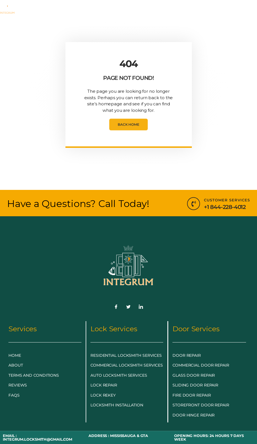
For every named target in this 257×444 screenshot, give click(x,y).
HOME (35, 12)
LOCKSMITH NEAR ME (119, 25)
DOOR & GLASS (177, 12)
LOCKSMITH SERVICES (120, 12)
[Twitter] (128, 307)
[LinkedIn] (141, 307)
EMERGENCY (66, 12)
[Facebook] (116, 307)
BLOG (77, 24)
